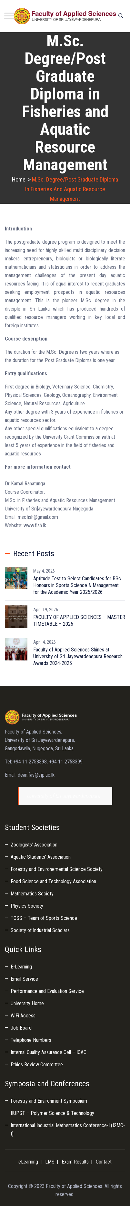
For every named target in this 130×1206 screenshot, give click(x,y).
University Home (27, 1003)
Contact (104, 1162)
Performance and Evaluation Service (47, 991)
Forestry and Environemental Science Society (57, 869)
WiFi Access (23, 1016)
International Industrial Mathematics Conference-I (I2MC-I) (68, 1129)
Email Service (24, 979)
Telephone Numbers (31, 1040)
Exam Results (75, 1162)
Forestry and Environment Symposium (49, 1101)
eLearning (28, 1162)
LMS (50, 1162)
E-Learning (21, 967)
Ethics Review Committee (37, 1064)
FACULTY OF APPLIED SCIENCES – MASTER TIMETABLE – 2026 (79, 620)
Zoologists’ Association (34, 845)
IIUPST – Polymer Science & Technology (52, 1113)
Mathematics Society (32, 894)
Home (18, 179)
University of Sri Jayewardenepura (63, 795)
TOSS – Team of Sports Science (44, 918)
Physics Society (27, 906)
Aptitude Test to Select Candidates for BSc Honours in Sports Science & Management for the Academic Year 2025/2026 (77, 585)
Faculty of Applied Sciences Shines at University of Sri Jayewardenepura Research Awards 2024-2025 (78, 656)
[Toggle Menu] (9, 16)
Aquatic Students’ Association (41, 857)
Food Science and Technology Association (53, 881)
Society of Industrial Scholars (40, 930)
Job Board (21, 1028)
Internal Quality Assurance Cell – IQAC (48, 1052)
